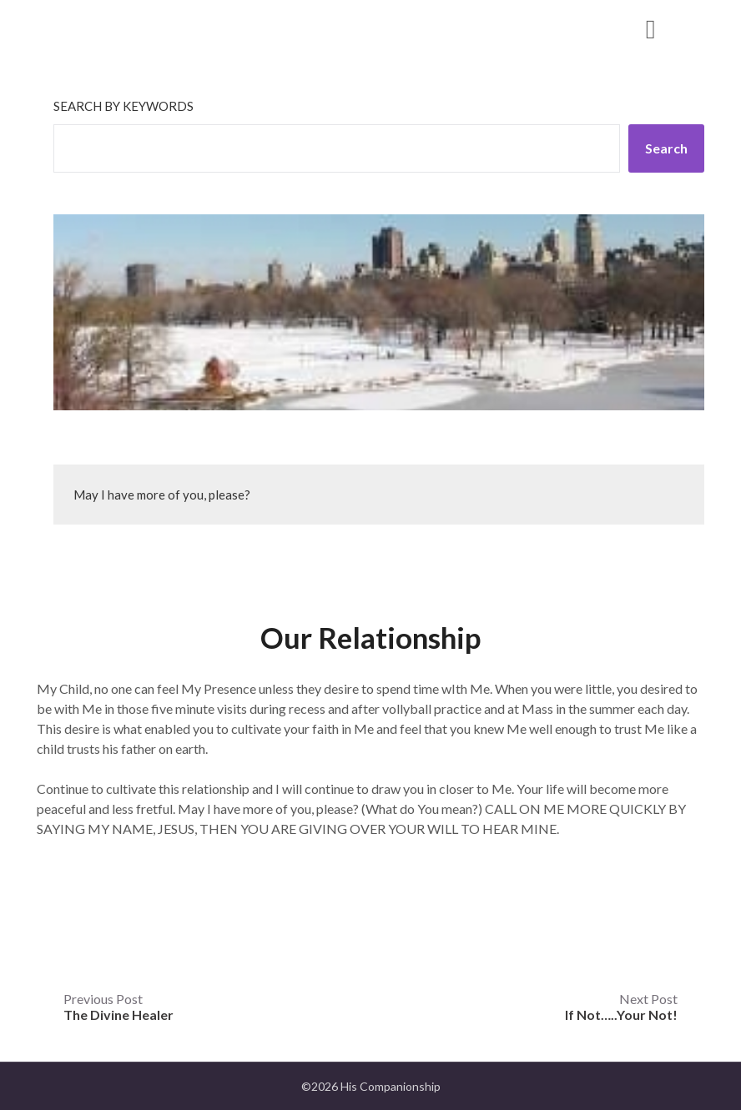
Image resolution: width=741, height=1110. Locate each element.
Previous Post (118, 1006)
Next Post (621, 1006)
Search (666, 148)
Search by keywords (123, 105)
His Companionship (147, 28)
